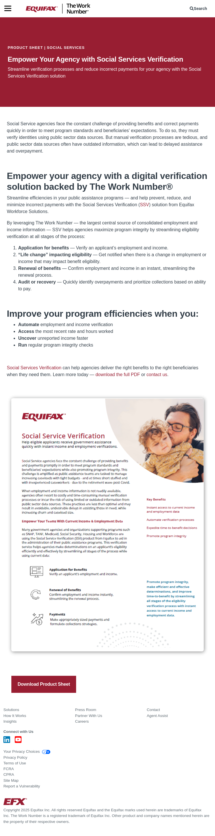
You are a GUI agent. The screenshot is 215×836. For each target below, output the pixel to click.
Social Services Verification (34, 367)
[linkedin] (45, 663)
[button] (199, 8)
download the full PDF (117, 374)
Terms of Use (14, 763)
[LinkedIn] (6, 741)
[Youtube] (18, 741)
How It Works (14, 716)
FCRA (8, 769)
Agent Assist (157, 716)
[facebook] (25, 663)
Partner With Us (88, 716)
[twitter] (35, 663)
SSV (144, 204)
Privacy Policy (15, 757)
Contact (153, 710)
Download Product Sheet (44, 684)
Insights (10, 721)
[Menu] (10, 8)
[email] (55, 663)
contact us (157, 374)
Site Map (10, 780)
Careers (82, 721)
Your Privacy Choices (26, 751)
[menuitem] (199, 8)
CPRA (8, 774)
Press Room (85, 710)
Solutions (11, 710)
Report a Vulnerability (21, 786)
